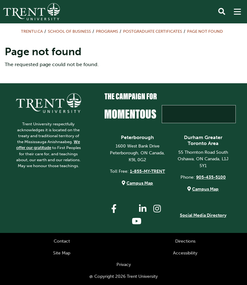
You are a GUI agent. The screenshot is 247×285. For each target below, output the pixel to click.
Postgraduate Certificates (152, 31)
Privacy (123, 264)
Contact (62, 241)
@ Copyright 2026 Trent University (123, 276)
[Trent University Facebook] (114, 209)
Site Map (61, 253)
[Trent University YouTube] (136, 221)
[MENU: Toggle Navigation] (237, 12)
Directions (185, 241)
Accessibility (185, 253)
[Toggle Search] (221, 12)
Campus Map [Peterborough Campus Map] (139, 183)
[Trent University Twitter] (128, 209)
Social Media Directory (203, 215)
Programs (107, 31)
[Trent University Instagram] (157, 209)
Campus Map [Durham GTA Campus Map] (205, 189)
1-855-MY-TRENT (147, 171)
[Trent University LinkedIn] (142, 209)
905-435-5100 (211, 177)
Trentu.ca (32, 31)
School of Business (69, 31)
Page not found (205, 31)
